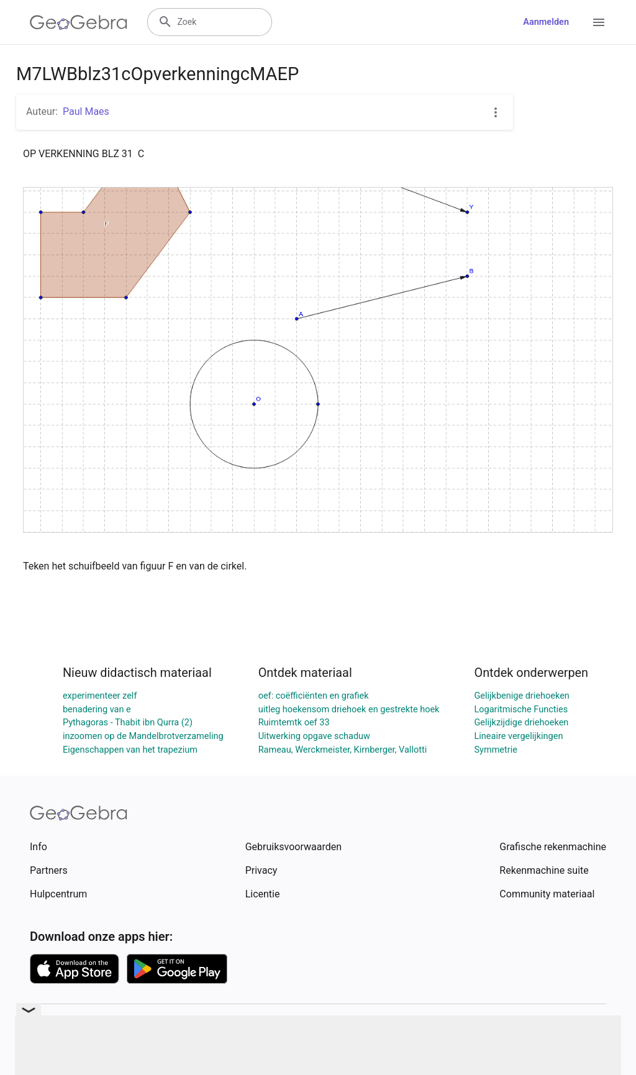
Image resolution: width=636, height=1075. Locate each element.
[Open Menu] (598, 22)
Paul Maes (86, 111)
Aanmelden (546, 22)
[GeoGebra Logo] (78, 22)
